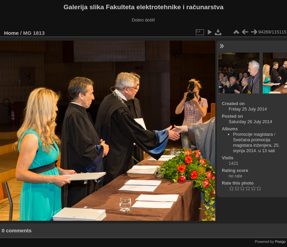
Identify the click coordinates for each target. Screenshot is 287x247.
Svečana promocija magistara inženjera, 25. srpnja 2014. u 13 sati (256, 145)
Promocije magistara (253, 134)
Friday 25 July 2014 (248, 109)
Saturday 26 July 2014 (250, 121)
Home (11, 33)
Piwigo (280, 241)
